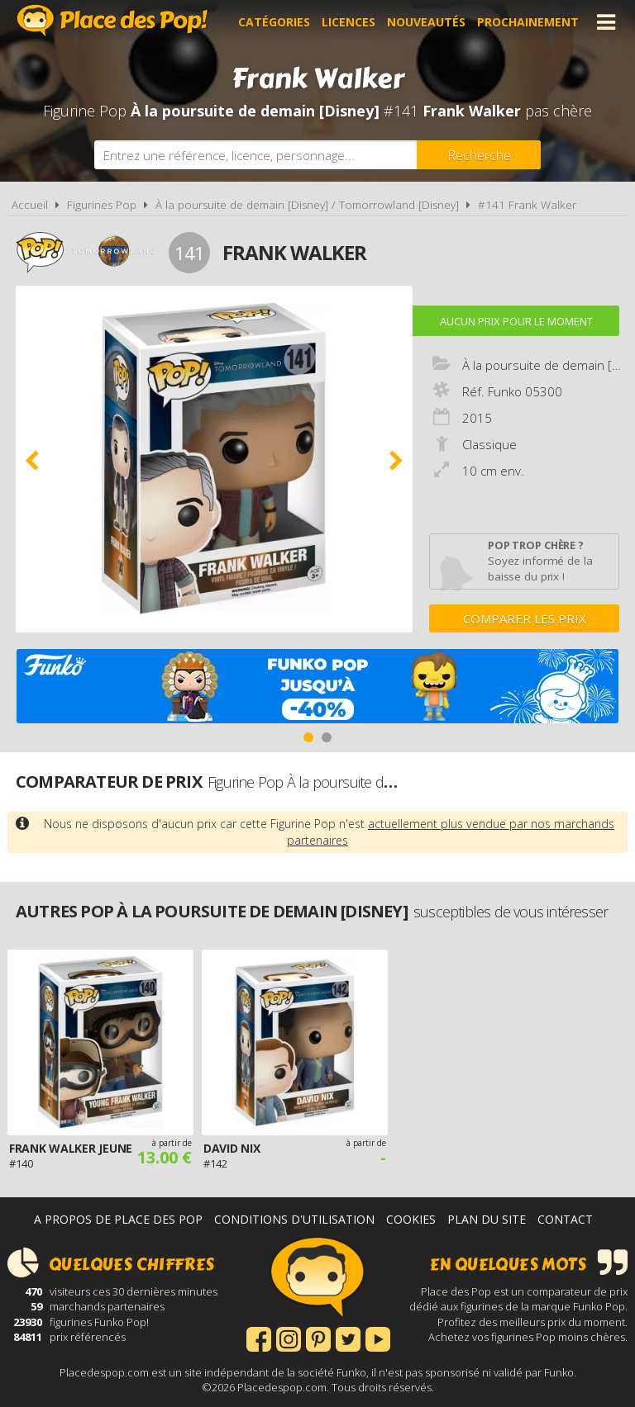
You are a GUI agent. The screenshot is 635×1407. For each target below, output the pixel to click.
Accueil (30, 204)
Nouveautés (426, 22)
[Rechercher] (479, 154)
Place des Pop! (112, 20)
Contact (565, 1219)
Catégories (274, 22)
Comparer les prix (524, 618)
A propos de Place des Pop (118, 1219)
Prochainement (528, 22)
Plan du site (486, 1219)
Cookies (411, 1219)
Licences (348, 22)
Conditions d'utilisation (294, 1219)
